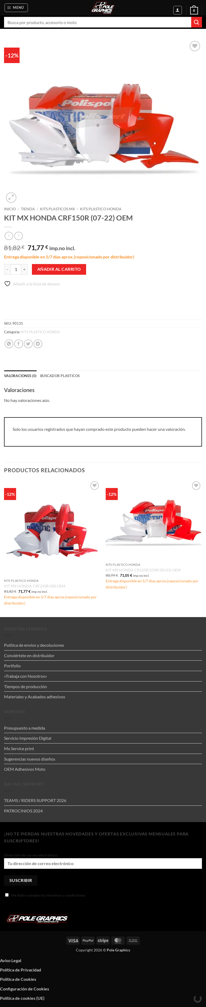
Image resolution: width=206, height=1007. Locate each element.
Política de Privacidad (20, 969)
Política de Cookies (18, 979)
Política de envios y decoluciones (34, 645)
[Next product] (9, 236)
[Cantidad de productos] (15, 269)
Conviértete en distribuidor (29, 655)
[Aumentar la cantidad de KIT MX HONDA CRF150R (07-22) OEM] (24, 269)
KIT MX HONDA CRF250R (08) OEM (34, 586)
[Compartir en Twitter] (28, 343)
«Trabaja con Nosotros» (25, 676)
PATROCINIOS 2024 (23, 810)
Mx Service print (19, 748)
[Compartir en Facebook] (18, 343)
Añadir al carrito (59, 269)
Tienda (28, 209)
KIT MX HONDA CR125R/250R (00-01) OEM (143, 570)
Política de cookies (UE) (22, 998)
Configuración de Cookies (24, 988)
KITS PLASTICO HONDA (101, 209)
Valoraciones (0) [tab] (20, 376)
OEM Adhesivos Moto (24, 769)
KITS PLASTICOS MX (57, 209)
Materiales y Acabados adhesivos (34, 696)
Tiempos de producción (25, 686)
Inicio (10, 209)
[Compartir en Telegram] (38, 343)
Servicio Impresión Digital (27, 738)
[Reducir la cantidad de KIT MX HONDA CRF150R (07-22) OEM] (7, 269)
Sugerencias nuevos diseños (29, 758)
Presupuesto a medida (24, 727)
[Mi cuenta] (177, 10)
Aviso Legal (10, 960)
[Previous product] (18, 236)
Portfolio (12, 665)
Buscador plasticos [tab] (60, 376)
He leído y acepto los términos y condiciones (45, 895)
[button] (16, 7)
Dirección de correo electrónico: (103, 861)
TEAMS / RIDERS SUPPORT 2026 (35, 800)
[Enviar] (196, 22)
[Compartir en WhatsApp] (9, 343)
